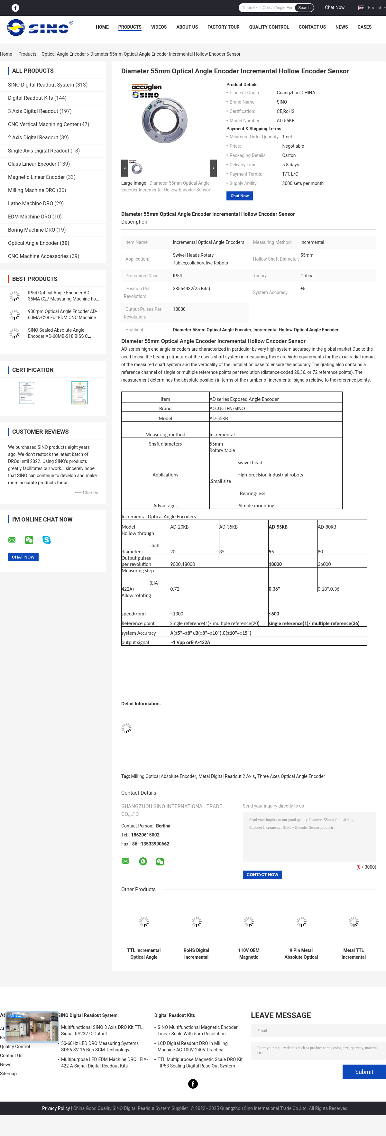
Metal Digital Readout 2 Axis (226, 776)
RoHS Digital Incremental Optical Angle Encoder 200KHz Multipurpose (196, 954)
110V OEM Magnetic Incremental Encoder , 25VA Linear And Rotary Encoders (249, 954)
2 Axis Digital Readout (33, 137)
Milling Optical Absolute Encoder (163, 776)
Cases (365, 27)
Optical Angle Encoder (63, 54)
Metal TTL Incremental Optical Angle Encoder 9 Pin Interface (354, 954)
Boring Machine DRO (31, 230)
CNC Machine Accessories (38, 256)
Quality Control (269, 27)
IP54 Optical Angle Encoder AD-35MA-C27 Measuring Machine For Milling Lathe (62, 299)
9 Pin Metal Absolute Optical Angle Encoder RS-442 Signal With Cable (301, 954)
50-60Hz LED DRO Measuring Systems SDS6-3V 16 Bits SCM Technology (100, 1046)
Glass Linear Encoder (32, 164)
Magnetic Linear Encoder (36, 177)
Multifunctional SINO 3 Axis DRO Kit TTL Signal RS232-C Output (101, 1030)
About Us (187, 27)
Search (304, 7)
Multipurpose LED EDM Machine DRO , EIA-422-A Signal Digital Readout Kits (104, 1062)
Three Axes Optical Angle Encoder (291, 776)
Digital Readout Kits (30, 98)
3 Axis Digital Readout (33, 111)
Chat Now (335, 7)
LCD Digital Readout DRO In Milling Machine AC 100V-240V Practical (193, 1046)
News (341, 27)
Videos (159, 27)
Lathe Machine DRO (30, 203)
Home (102, 27)
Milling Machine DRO (32, 190)
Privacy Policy (56, 1108)
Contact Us (312, 27)
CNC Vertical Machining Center (43, 124)
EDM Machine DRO (29, 217)
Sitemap (8, 1073)
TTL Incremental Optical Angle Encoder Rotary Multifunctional (144, 954)
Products (130, 27)
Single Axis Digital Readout (38, 151)
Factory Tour (223, 27)
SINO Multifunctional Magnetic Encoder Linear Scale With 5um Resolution (198, 1030)
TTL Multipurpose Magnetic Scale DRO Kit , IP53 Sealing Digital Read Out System (200, 1062)
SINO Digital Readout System (41, 85)
